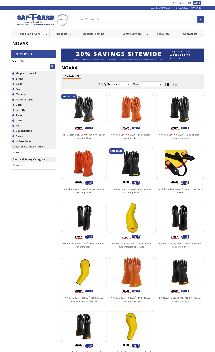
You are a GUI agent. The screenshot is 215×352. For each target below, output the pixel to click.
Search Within (19, 61)
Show (135, 84)
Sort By (102, 84)
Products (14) (72, 75)
